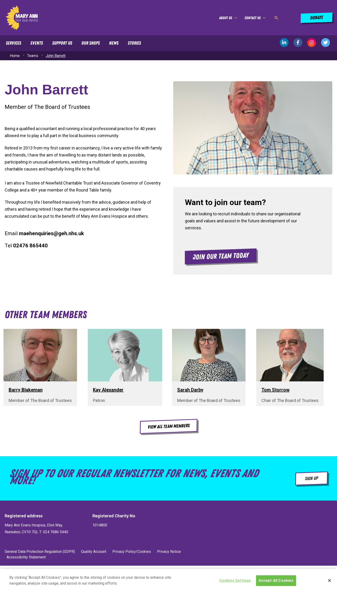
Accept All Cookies (276, 582)
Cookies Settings (235, 582)
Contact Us (252, 18)
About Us (225, 18)
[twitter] (325, 42)
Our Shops (90, 43)
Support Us (62, 43)
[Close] (329, 582)
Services (13, 43)
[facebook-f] (300, 42)
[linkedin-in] (286, 42)
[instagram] (314, 42)
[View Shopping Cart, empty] (289, 17)
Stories (134, 43)
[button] (276, 17)
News (113, 43)
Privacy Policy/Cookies (131, 551)
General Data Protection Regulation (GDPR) (40, 551)
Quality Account (93, 551)
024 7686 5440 (55, 532)
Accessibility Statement (26, 557)
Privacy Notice (169, 551)
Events (36, 43)
